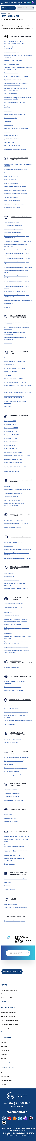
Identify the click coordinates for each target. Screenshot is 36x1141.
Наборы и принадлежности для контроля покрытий (16, 628)
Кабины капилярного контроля (13, 462)
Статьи (3, 1042)
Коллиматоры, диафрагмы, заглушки (15, 149)
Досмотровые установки (11, 138)
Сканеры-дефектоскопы (11, 222)
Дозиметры (7, 121)
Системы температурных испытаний (15, 186)
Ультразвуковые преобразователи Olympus (17, 258)
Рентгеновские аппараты (11, 52)
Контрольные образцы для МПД (13, 378)
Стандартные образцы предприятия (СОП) (16, 291)
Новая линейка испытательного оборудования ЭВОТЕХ (18, 165)
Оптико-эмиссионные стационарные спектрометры (15, 338)
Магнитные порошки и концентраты (14, 368)
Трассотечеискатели (10, 789)
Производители (7, 1068)
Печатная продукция (10, 904)
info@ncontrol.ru (10, 2)
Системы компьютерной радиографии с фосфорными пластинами (16, 84)
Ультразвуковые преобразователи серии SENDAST (16, 276)
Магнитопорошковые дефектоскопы (15, 382)
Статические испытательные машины (15, 169)
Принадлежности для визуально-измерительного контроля (14, 504)
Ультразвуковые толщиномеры (13, 225)
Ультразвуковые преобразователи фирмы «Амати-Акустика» (16, 237)
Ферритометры (8, 764)
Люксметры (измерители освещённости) (16, 879)
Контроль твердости (8, 1016)
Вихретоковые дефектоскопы (13, 542)
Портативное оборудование (12, 527)
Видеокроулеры (9, 576)
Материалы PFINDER (10, 448)
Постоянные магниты (10, 371)
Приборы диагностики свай (12, 855)
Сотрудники (5, 1050)
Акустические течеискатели (12, 796)
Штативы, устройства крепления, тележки (16, 128)
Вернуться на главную (12, 971)
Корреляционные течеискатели (13, 800)
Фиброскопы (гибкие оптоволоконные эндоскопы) (15, 584)
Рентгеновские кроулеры (11, 64)
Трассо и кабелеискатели (12, 793)
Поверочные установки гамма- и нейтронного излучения (17, 106)
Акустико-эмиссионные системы (13, 520)
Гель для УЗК (8, 307)
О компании (6, 1037)
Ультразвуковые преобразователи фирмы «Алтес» (16, 271)
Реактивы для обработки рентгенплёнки (16, 76)
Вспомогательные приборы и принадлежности (18, 300)
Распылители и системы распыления (15, 389)
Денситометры (8, 125)
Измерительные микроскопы (12, 207)
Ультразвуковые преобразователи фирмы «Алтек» (16, 287)
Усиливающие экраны (10, 93)
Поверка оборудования (9, 990)
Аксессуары (8, 406)
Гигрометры (7, 886)
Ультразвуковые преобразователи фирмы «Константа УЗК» (16, 296)
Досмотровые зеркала (11, 496)
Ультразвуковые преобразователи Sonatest (17, 250)
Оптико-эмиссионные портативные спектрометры (14, 333)
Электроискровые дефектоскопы (14, 603)
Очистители (7, 375)
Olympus (4, 1084)
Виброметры (8, 814)
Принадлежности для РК (11, 135)
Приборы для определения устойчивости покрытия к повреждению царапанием (16, 620)
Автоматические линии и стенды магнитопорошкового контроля (14, 397)
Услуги (4, 985)
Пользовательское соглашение (18, 1135)
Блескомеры (8, 633)
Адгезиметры (8, 612)
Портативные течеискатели (12, 687)
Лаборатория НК (6, 998)
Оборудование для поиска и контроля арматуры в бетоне (15, 851)
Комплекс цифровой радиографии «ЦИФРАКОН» (14, 47)
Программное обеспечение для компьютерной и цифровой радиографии (18, 98)
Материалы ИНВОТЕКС (11, 424)
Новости (4, 1046)
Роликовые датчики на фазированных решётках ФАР (15, 245)
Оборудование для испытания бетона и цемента (16, 840)
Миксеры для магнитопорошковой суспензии (17, 392)
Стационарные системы (11, 821)
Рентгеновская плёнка (11, 73)
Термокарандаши (9, 724)
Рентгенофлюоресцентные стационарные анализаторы (16, 328)
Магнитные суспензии (10, 358)
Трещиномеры (8, 546)
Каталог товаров (8, 1007)
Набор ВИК (7, 486)
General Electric (6, 1080)
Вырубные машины (10, 179)
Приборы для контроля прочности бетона (16, 836)
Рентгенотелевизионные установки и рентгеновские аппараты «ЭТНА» (15, 42)
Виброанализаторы (10, 818)
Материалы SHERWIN (10, 431)
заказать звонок (17, 1106)
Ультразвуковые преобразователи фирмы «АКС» (16, 263)
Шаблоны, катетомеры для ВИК (13, 500)
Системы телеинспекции (11, 580)
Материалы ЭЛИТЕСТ (11, 428)
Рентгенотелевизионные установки (14, 102)
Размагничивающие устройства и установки (17, 385)
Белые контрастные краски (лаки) (14, 361)
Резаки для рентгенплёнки (12, 145)
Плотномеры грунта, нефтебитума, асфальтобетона (14, 859)
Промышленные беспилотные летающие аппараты (16, 716)
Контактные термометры (11, 708)
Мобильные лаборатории (11, 667)
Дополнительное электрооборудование (15, 907)
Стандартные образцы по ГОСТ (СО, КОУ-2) (17, 241)
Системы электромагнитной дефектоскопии (17, 775)
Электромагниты (9, 364)
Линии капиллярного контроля (13, 459)
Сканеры (7, 132)
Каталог (6, 8)
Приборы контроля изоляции (12, 624)
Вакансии (4, 1054)
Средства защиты (9, 142)
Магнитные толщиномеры (11, 771)
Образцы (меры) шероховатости (13, 493)
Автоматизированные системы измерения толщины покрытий (16, 651)
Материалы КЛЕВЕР (10, 421)
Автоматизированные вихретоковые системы (17, 558)
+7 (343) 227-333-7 (21, 2)
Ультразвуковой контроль (10, 1024)
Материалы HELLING (10, 438)
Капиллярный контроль (9, 1012)
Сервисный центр (7, 994)
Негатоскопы (8, 111)
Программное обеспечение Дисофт (14, 921)
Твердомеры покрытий (11, 197)
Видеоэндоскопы (9, 573)
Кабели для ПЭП (9, 303)
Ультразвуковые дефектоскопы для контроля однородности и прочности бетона (17, 845)
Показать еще (5, 1001)
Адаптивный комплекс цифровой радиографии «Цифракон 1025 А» (18, 68)
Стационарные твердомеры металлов (15, 193)
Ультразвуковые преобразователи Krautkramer (18, 267)
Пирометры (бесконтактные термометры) (16, 712)
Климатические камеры (11, 183)
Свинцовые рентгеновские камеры (14, 114)
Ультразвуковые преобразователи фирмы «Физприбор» (16, 254)
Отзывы (3, 1058)
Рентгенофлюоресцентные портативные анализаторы (16, 323)
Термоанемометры (9, 889)
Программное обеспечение (12, 200)
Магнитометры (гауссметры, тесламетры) (16, 757)
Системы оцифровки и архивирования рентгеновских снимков (15, 89)
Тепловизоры (8, 705)
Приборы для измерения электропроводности (17, 549)
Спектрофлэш (6, 1073)
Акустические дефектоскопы (13, 739)
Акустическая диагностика (12, 742)
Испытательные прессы (11, 176)
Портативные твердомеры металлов (15, 190)
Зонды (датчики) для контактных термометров (18, 720)
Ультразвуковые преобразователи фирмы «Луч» (16, 282)
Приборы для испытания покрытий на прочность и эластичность (15, 642)
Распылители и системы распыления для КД (17, 455)
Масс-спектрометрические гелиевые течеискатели (15, 682)
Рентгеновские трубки (10, 118)
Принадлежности (9, 864)
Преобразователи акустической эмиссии (16, 523)
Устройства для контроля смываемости (16, 647)
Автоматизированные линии (12, 232)
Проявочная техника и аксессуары (14, 79)
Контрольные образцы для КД (13, 452)
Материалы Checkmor (10, 441)
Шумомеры (7, 882)
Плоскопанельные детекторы (13, 60)
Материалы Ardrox (9, 445)
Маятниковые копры (10, 173)
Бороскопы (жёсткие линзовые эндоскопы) (16, 588)
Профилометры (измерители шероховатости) (17, 489)
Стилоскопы (8, 343)
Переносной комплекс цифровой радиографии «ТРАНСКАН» (18, 56)
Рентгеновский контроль (9, 1020)
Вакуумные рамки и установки (13, 690)
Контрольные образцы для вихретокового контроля (16, 553)
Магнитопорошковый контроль (11, 1028)
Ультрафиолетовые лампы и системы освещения (15, 402)
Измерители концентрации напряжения (15, 768)
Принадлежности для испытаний (14, 204)
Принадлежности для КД (11, 471)
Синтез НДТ (5, 1076)
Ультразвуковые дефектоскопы (13, 229)
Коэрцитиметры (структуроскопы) (14, 761)
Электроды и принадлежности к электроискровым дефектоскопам (14, 608)
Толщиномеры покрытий (11, 615)
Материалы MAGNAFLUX (11, 435)
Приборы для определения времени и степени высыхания (17, 637)
